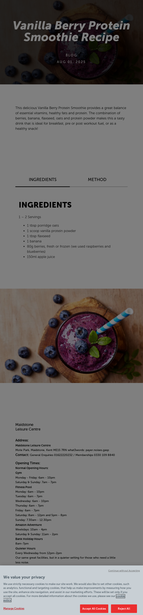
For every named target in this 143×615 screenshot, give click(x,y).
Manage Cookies (13, 610)
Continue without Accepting (124, 573)
